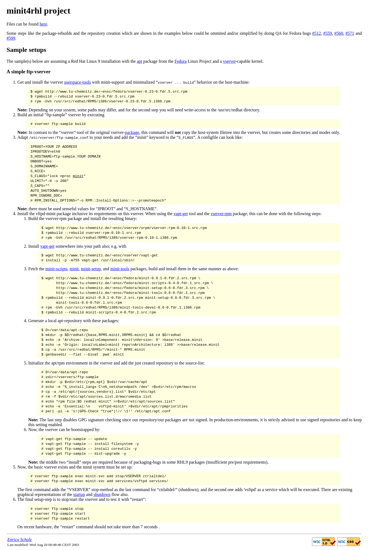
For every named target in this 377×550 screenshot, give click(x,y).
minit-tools (119, 268)
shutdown (102, 494)
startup (79, 494)
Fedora (180, 61)
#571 (349, 33)
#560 (338, 33)
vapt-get (181, 213)
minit (74, 268)
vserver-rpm (221, 213)
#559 (327, 33)
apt (139, 61)
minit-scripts (56, 268)
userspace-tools (77, 82)
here (43, 24)
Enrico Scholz (19, 539)
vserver (229, 61)
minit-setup (91, 268)
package (132, 132)
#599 (11, 38)
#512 (316, 33)
